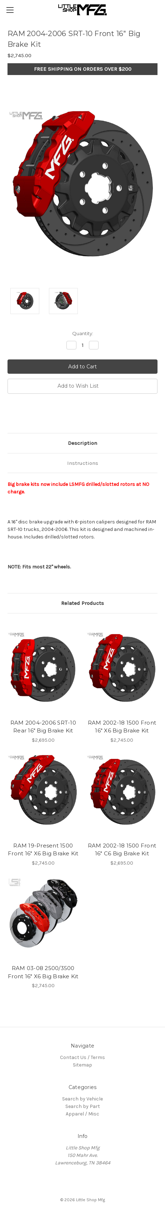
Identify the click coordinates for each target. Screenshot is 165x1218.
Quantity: (82, 333)
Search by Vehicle (82, 1099)
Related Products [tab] (82, 603)
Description (82, 443)
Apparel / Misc (82, 1114)
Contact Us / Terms (82, 1057)
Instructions (82, 463)
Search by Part (82, 1106)
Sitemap (82, 1065)
